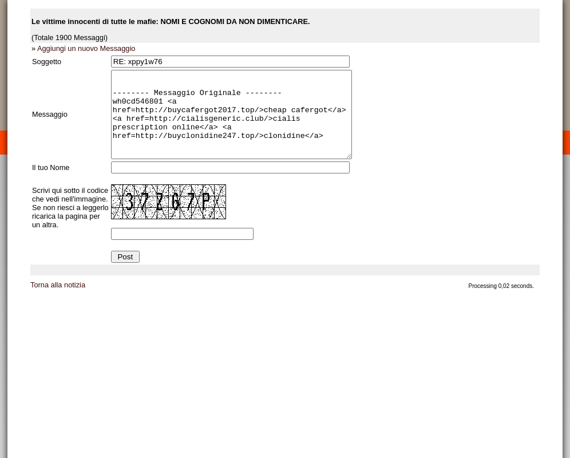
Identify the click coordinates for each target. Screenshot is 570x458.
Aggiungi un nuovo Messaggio (86, 48)
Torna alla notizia (57, 302)
